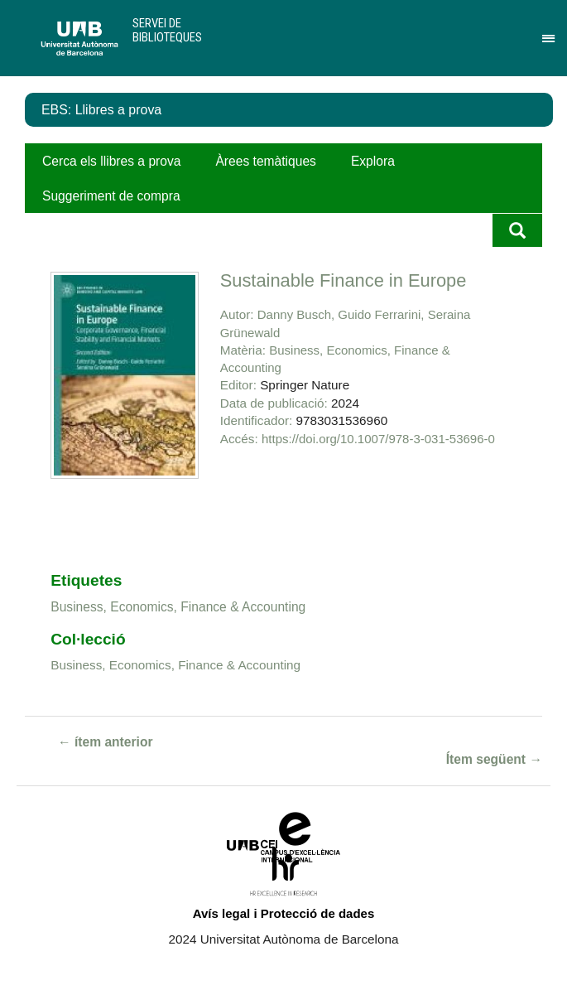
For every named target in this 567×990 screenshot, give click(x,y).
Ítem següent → (494, 759)
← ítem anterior (105, 742)
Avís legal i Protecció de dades (284, 913)
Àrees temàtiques (265, 161)
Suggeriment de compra (111, 196)
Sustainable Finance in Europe (343, 280)
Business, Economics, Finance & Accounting (177, 607)
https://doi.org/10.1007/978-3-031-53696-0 (378, 439)
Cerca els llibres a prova (111, 161)
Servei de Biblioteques (167, 30)
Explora (373, 161)
